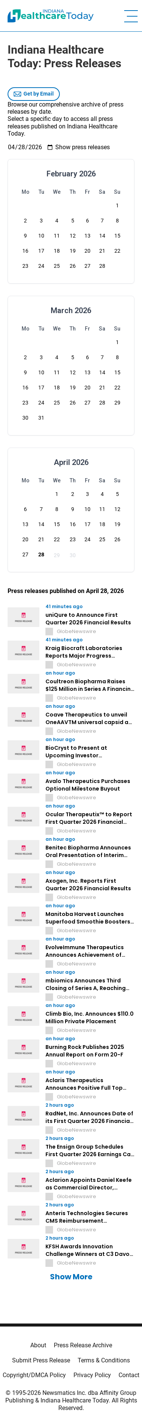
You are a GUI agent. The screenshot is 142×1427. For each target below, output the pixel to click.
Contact (129, 1375)
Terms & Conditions (104, 1360)
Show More (71, 1276)
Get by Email (34, 94)
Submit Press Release (41, 1360)
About (38, 1345)
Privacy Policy (92, 1375)
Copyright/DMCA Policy (34, 1375)
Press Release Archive (83, 1345)
